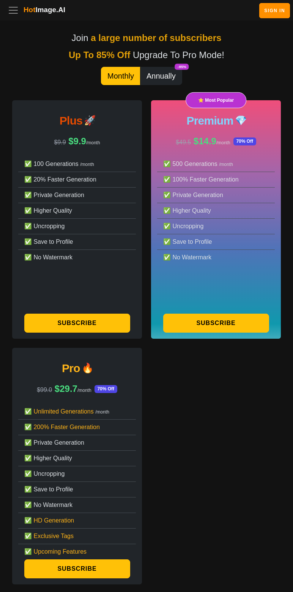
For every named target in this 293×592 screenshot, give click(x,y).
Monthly (120, 76)
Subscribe (76, 323)
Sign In (274, 10)
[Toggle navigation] (13, 10)
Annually (164, 73)
